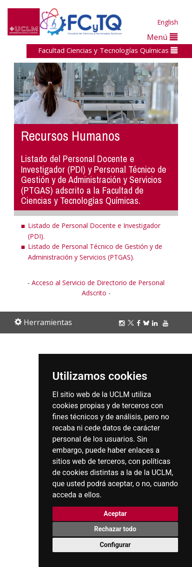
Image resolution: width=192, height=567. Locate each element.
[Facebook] (140, 323)
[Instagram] (123, 323)
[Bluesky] (147, 323)
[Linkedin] (155, 323)
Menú (162, 37)
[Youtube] (167, 323)
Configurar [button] (115, 544)
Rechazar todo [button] (115, 529)
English (167, 22)
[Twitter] (132, 323)
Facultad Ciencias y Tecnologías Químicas (108, 50)
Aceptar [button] (115, 513)
